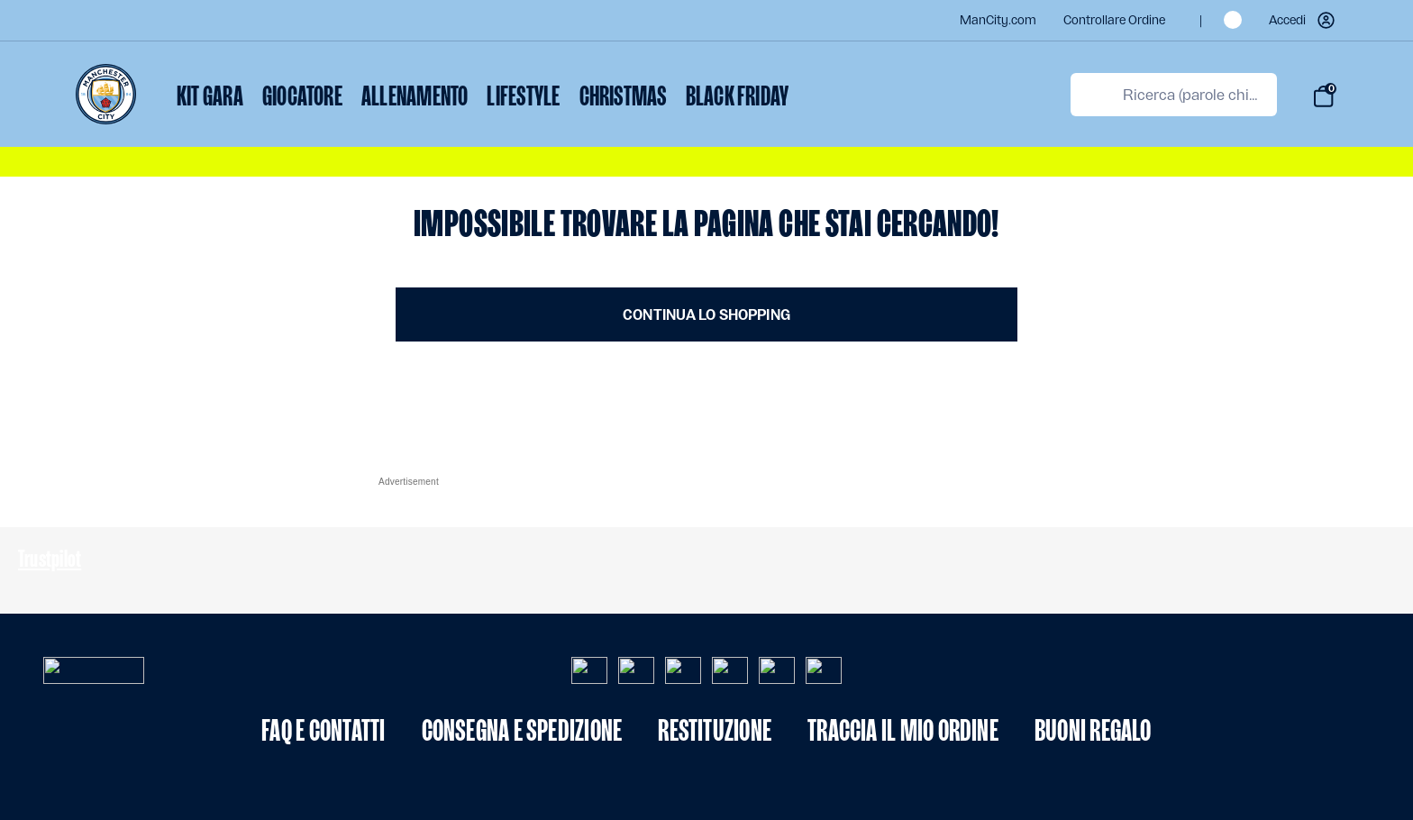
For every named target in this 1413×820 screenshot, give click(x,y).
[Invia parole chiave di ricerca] (1093, 94)
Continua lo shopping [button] (706, 315)
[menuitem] (210, 98)
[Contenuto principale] (706, 273)
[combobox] (1174, 94)
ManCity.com (998, 20)
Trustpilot (49, 558)
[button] (1303, 20)
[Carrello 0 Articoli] (1323, 96)
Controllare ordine (1114, 20)
